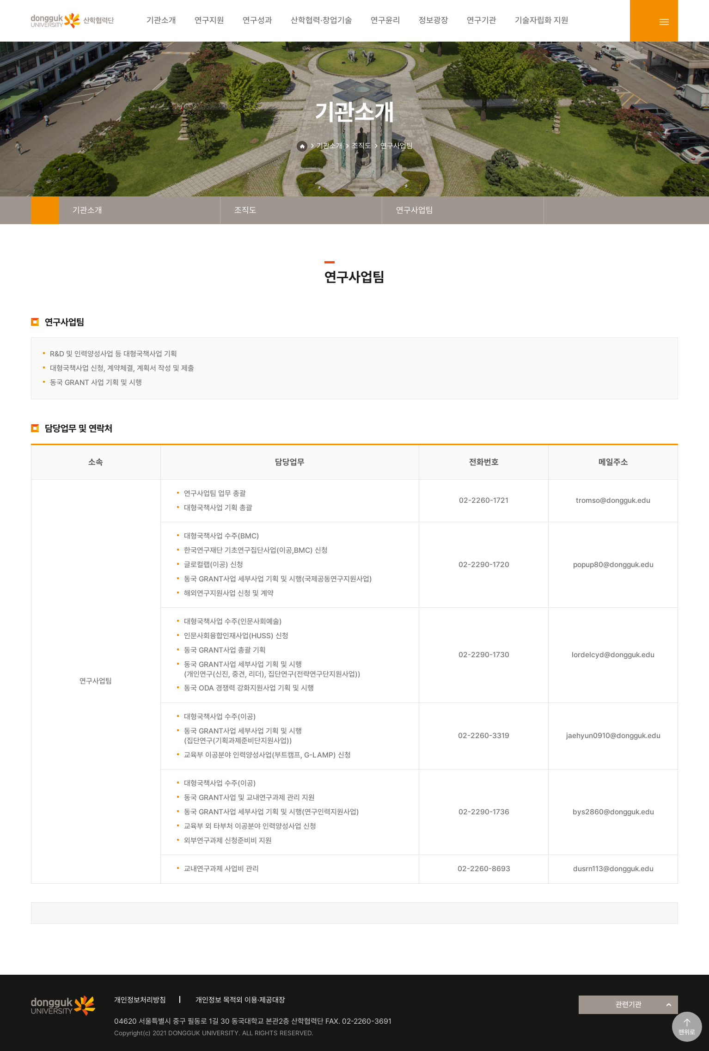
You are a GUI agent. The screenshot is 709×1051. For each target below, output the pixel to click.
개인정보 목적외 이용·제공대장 (240, 1000)
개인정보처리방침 (140, 1000)
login (643, 21)
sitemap (664, 21)
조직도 (361, 145)
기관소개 (329, 145)
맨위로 (686, 1032)
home (45, 210)
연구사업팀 (396, 145)
